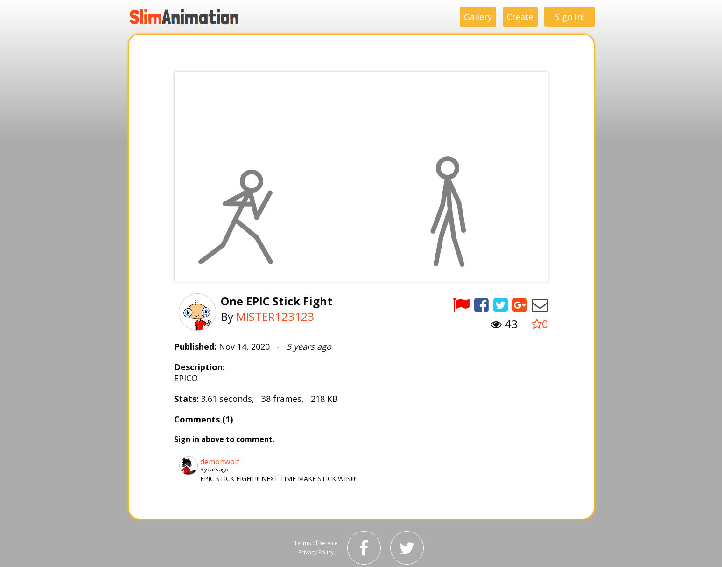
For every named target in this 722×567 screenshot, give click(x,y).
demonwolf (219, 461)
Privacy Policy (316, 552)
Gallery (478, 16)
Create (520, 16)
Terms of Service (316, 543)
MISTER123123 (275, 316)
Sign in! (569, 16)
